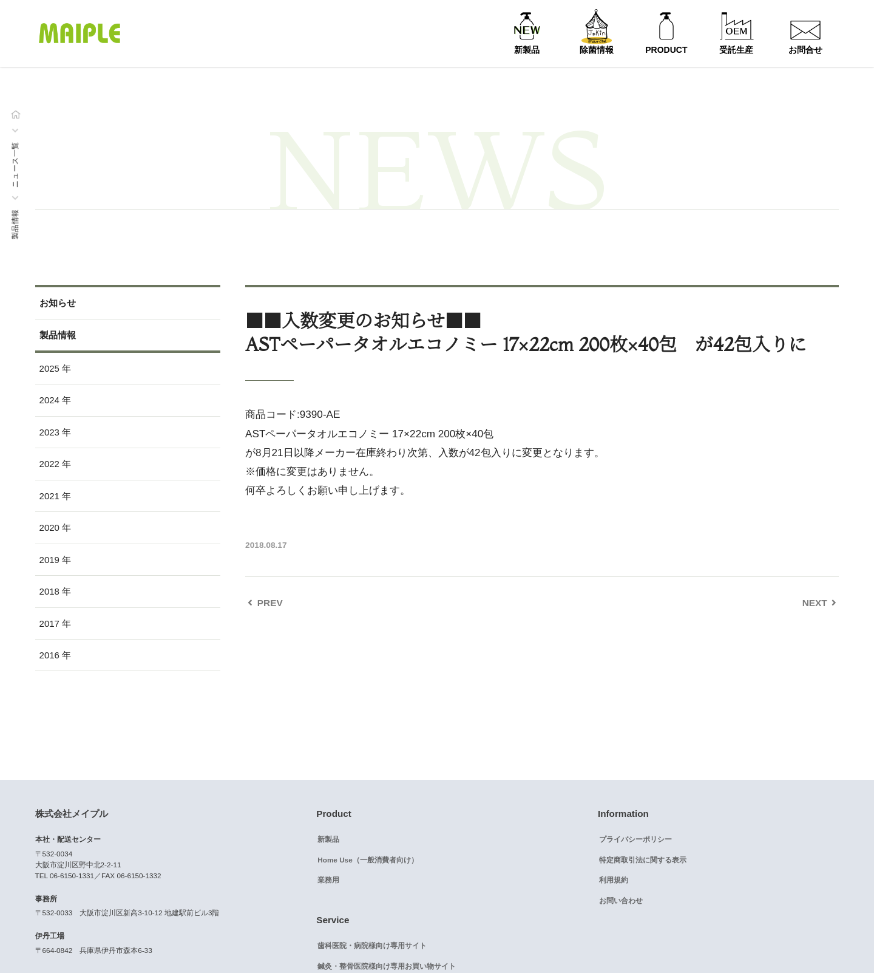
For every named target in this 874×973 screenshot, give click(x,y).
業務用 (328, 880)
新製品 (527, 50)
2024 (49, 400)
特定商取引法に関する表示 (642, 860)
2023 (49, 432)
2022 (49, 464)
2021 (49, 496)
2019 (49, 560)
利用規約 (613, 880)
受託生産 (736, 50)
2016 (49, 655)
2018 (49, 591)
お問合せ (805, 50)
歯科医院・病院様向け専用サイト (372, 945)
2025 (49, 368)
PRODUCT (666, 50)
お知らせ (57, 303)
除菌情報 (597, 50)
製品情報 (15, 224)
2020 (49, 527)
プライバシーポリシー (635, 839)
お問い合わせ (621, 900)
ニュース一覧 (15, 165)
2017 (49, 623)
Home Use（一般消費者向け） (367, 860)
